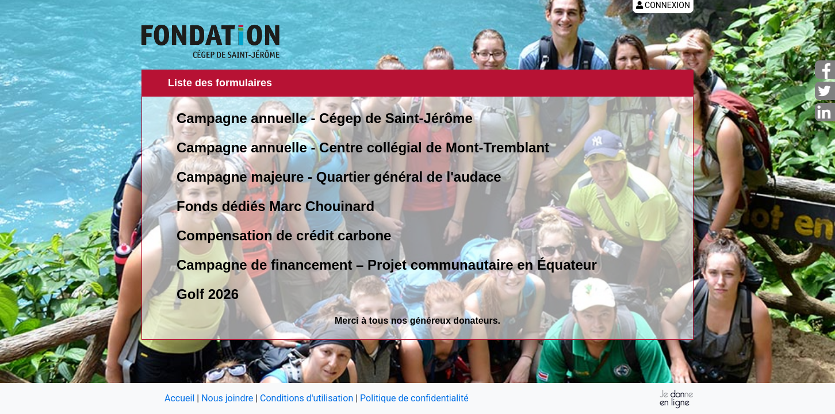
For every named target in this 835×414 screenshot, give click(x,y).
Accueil (179, 398)
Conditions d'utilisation (306, 398)
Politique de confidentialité (414, 398)
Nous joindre (227, 398)
